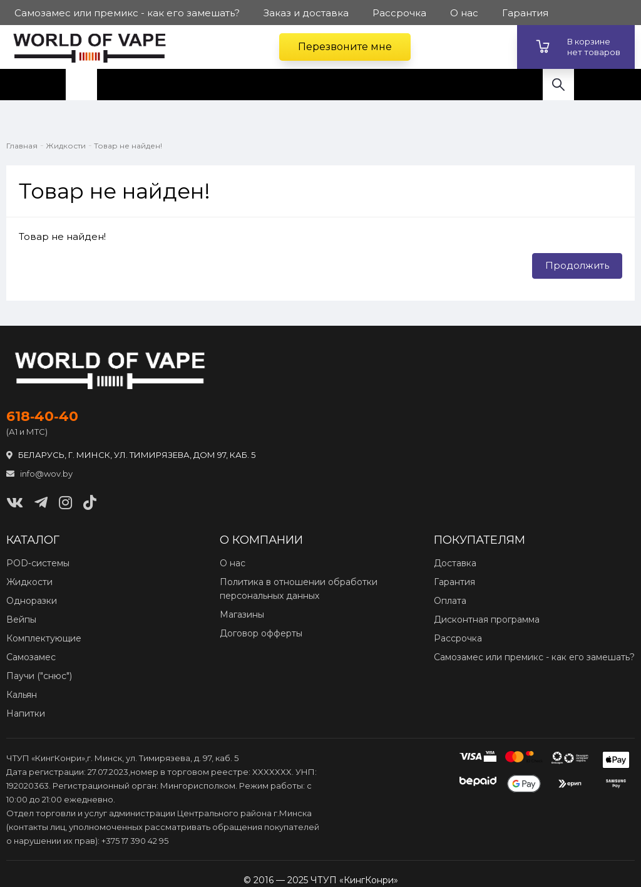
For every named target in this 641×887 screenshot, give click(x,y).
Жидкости (66, 145)
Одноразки (31, 600)
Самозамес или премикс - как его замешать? (534, 657)
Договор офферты (261, 633)
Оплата (450, 600)
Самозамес (31, 657)
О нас (232, 563)
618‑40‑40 (42, 416)
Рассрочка (458, 638)
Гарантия (454, 582)
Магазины (242, 614)
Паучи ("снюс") (39, 676)
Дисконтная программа (487, 619)
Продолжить (577, 265)
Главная (22, 145)
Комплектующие (43, 638)
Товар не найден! (128, 145)
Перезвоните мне (345, 47)
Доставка (455, 563)
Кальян (21, 694)
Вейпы (21, 619)
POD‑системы (37, 563)
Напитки (25, 713)
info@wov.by (39, 474)
